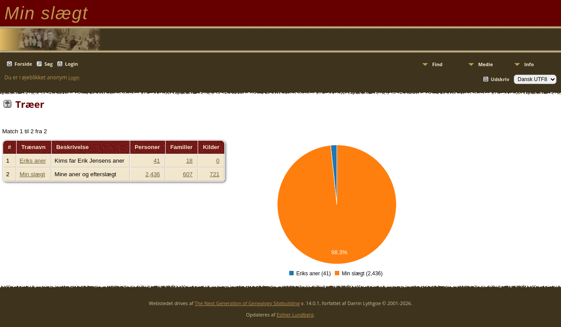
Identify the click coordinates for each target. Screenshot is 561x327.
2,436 (153, 174)
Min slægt (32, 174)
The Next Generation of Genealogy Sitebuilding (247, 303)
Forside (23, 63)
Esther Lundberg (295, 314)
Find (437, 64)
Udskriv (500, 79)
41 (156, 160)
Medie (485, 64)
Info (529, 64)
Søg (48, 63)
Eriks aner (33, 160)
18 (189, 160)
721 (214, 174)
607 (187, 174)
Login (71, 63)
